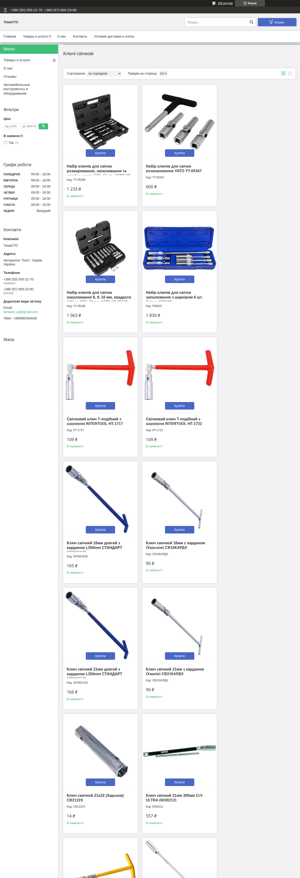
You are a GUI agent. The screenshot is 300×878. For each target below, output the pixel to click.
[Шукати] (251, 22)
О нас (61, 36)
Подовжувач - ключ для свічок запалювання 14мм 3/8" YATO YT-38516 (97, 792)
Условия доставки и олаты (114, 36)
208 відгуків (225, 3)
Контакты (80, 36)
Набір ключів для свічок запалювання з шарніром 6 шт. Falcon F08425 (95, 295)
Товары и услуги (35, 36)
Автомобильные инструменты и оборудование (17, 89)
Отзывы (10, 76)
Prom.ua (172, 869)
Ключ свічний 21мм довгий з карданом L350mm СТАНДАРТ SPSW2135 (250, 420)
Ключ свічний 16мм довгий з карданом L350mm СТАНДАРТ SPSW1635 (94, 420)
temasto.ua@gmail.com (21, 312)
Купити (100, 152)
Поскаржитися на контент (138, 873)
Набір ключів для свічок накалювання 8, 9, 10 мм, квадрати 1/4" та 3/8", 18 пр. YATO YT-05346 (255, 170)
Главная (10, 36)
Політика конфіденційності (175, 873)
